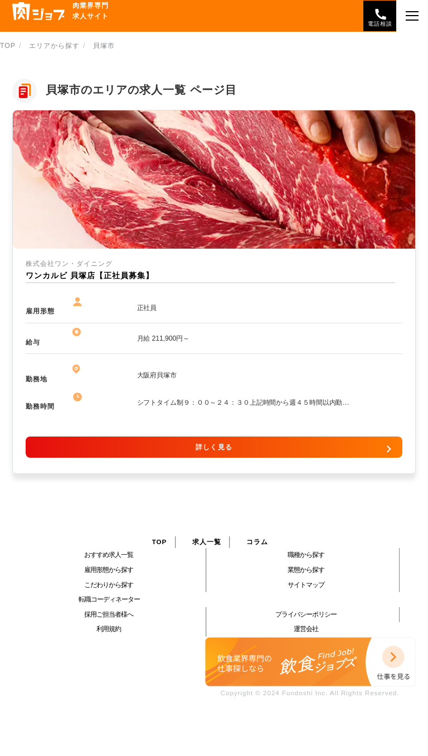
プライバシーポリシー (306, 614)
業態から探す (306, 569)
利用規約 (108, 629)
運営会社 (306, 629)
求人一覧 (206, 542)
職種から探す (306, 554)
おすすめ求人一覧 (108, 554)
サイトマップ (306, 584)
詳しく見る (214, 447)
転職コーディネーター (109, 599)
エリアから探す (54, 46)
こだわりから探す (108, 584)
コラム (257, 542)
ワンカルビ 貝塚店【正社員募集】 (90, 276)
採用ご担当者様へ (108, 614)
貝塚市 (104, 46)
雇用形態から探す (108, 569)
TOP (8, 46)
